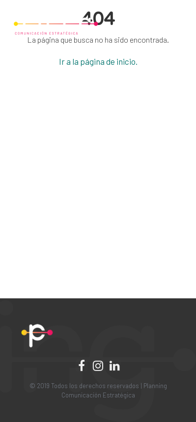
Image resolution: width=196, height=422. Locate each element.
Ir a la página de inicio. (98, 61)
